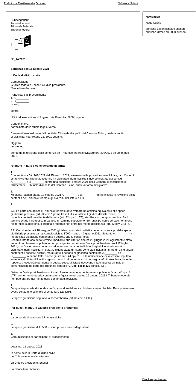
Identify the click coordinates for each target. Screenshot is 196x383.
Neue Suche (153, 22)
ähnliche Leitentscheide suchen (165, 28)
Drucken (41, 3)
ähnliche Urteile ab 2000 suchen (166, 32)
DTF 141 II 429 (80, 265)
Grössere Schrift (128, 3)
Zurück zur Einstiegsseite (19, 3)
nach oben (160, 379)
